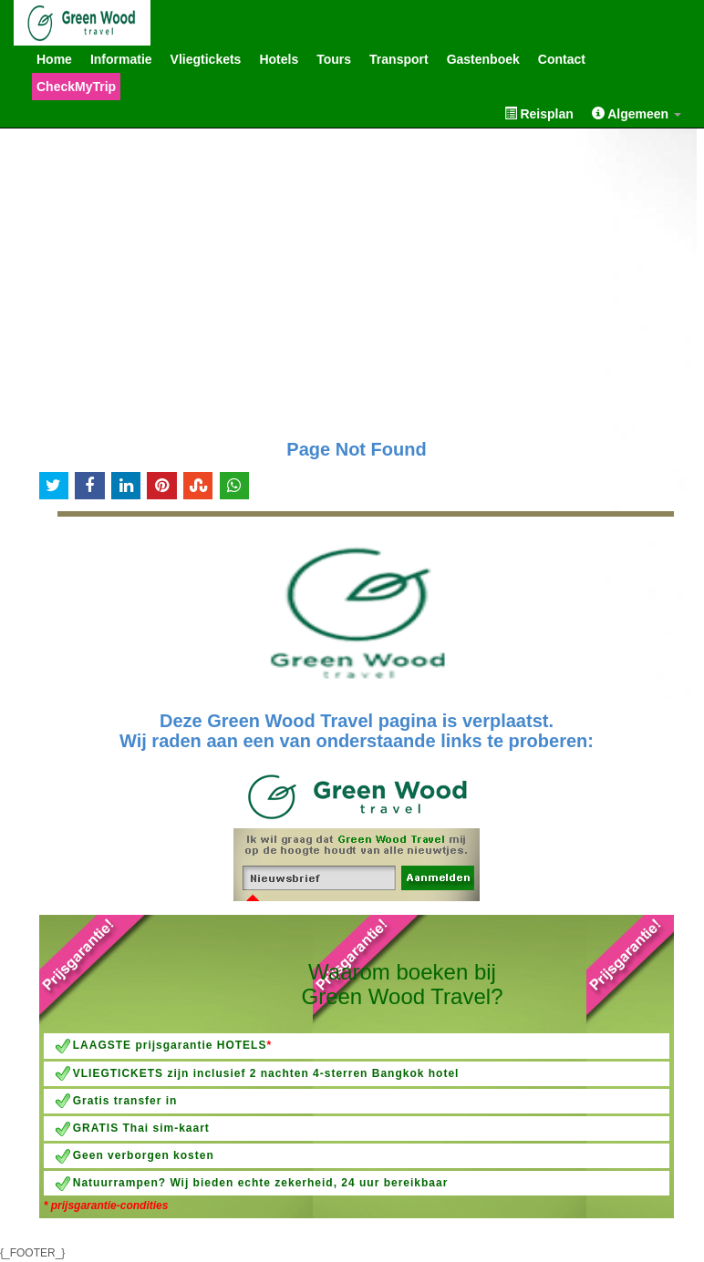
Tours (333, 59)
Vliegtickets (206, 59)
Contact (561, 59)
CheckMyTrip (76, 86)
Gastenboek (483, 59)
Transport (399, 59)
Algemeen (636, 113)
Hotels (278, 59)
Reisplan (539, 113)
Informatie (121, 59)
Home (54, 59)
